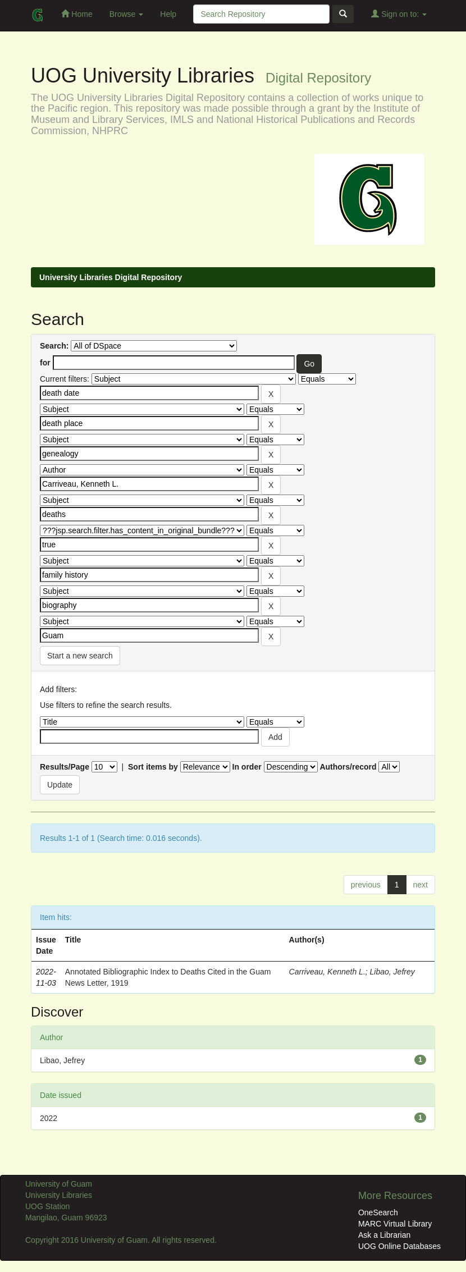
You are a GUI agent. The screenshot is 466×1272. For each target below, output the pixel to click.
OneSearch (378, 1212)
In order (247, 766)
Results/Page (64, 766)
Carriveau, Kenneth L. (327, 971)
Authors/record (347, 766)
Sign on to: (399, 14)
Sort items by (153, 766)
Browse (126, 14)
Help (168, 14)
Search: (54, 345)
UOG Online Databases (399, 1246)
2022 (48, 1118)
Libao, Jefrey (392, 971)
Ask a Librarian (384, 1234)
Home (76, 14)
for (45, 362)
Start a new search (80, 655)
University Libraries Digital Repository (110, 277)
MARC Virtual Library (395, 1223)
